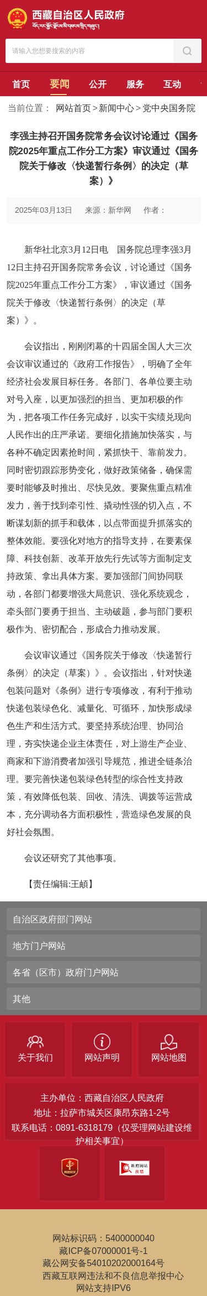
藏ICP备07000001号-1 (103, 1251)
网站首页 (73, 108)
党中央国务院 (168, 108)
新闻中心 (116, 108)
